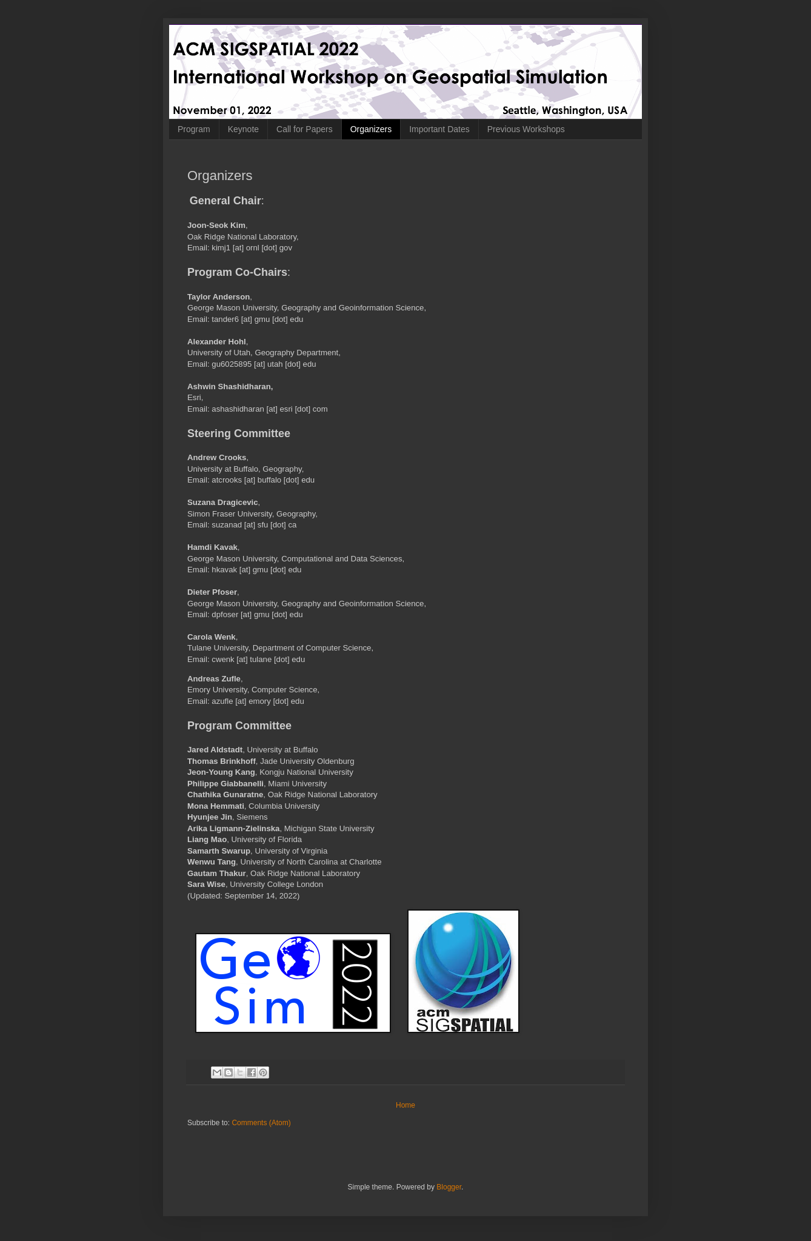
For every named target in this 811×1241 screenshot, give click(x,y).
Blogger (448, 1187)
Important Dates (439, 129)
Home (405, 1105)
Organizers (371, 129)
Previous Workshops (526, 129)
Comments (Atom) (261, 1123)
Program (194, 129)
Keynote (243, 129)
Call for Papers (304, 129)
